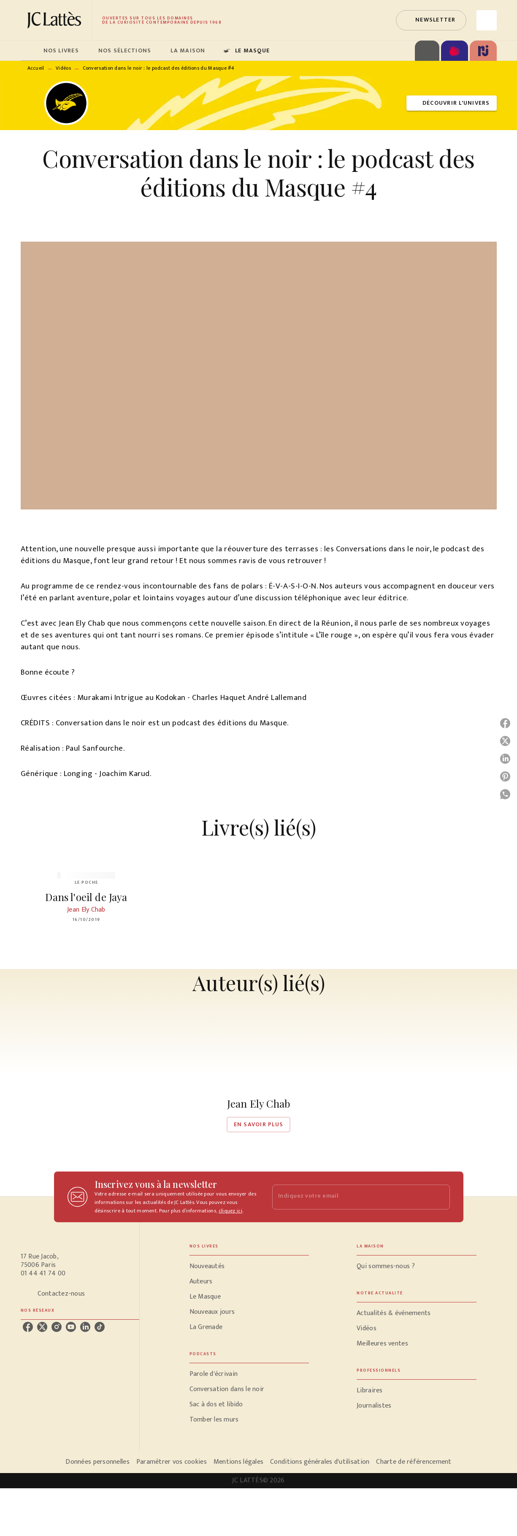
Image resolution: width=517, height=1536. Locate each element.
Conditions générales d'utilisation (319, 1462)
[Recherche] (486, 20)
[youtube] (71, 1327)
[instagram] (56, 1327)
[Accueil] (56, 20)
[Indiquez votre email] (350, 1197)
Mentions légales (238, 1462)
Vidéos (63, 68)
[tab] (29, 51)
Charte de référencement (413, 1462)
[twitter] (42, 1327)
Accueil (35, 68)
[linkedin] (85, 1327)
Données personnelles (97, 1462)
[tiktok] (99, 1327)
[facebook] (28, 1327)
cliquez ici (230, 1210)
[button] (431, 20)
